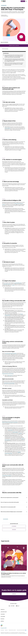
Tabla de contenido (4, 42)
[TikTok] (18, 606)
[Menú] (26, 1)
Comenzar (23, 1)
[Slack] (3, 1)
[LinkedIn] (9, 606)
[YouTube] (16, 606)
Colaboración (3, 5)
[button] (14, 603)
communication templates (6, 475)
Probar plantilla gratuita (14, 45)
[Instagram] (11, 606)
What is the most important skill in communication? (9, 497)
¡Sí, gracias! (14, 526)
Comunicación (5, 518)
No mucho (14, 529)
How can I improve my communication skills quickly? (10, 502)
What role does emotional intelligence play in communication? (11, 511)
